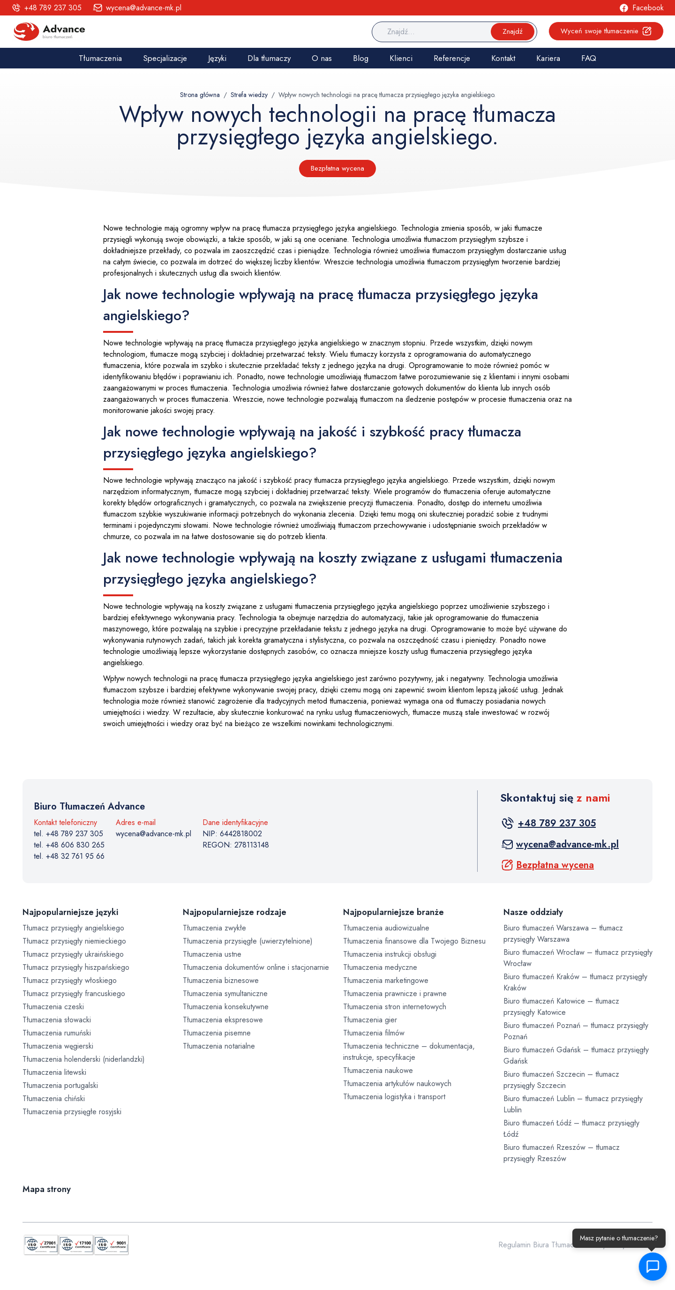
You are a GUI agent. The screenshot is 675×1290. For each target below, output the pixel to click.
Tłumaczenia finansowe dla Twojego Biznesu (414, 941)
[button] (652, 1266)
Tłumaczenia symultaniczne (225, 993)
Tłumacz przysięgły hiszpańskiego (75, 967)
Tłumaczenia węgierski (57, 1046)
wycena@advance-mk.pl (153, 833)
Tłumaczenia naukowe (378, 1070)
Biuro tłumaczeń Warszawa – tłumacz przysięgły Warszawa (563, 933)
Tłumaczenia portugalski (60, 1085)
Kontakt (503, 58)
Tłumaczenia (100, 58)
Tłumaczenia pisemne (217, 1033)
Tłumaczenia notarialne (219, 1046)
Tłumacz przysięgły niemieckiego (74, 941)
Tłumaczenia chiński (53, 1098)
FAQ (588, 58)
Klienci (401, 58)
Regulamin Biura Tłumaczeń (541, 1244)
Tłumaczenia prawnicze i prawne (395, 993)
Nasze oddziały (533, 912)
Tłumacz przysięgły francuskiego (73, 993)
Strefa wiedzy (249, 94)
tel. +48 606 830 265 (69, 845)
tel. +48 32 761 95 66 (69, 856)
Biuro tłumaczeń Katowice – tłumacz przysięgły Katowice (561, 1007)
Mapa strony (46, 1189)
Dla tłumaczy (269, 58)
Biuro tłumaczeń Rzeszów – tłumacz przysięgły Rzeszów (561, 1153)
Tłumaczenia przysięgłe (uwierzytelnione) (248, 941)
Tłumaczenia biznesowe (221, 980)
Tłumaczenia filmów (374, 1033)
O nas (322, 58)
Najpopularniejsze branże (393, 912)
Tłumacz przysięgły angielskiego (73, 927)
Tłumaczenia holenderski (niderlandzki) (83, 1059)
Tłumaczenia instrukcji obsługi (389, 954)
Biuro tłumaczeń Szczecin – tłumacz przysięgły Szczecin (561, 1080)
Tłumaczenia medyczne (380, 967)
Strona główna (200, 94)
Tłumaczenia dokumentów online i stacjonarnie (256, 967)
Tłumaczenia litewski (54, 1072)
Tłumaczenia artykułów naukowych (397, 1083)
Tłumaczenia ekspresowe (223, 1019)
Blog (360, 58)
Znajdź (512, 31)
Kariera (548, 58)
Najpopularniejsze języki (70, 912)
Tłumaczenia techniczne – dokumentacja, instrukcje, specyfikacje (409, 1052)
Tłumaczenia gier (370, 1019)
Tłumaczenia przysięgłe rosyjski (71, 1111)
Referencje (452, 58)
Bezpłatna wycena (337, 168)
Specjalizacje (165, 58)
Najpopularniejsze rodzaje (234, 912)
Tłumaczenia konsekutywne (226, 1006)
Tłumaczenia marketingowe (385, 980)
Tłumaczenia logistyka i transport (394, 1096)
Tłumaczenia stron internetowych (394, 1006)
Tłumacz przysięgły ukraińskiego (73, 954)
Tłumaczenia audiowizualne (386, 927)
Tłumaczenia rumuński (56, 1033)
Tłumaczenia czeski (53, 1006)
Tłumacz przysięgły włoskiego (69, 980)
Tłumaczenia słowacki (56, 1019)
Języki (217, 58)
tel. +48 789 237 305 (68, 833)
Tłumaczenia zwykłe (214, 927)
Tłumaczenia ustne (212, 954)
